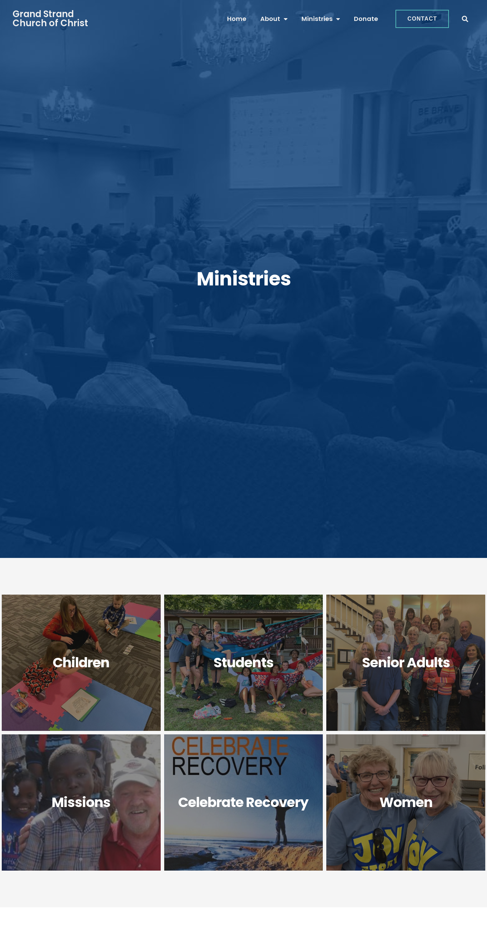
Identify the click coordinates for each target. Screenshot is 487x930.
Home (236, 18)
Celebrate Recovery (243, 802)
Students (243, 662)
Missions (81, 802)
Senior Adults (406, 662)
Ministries (320, 19)
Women (406, 802)
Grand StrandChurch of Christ (50, 18)
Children (81, 662)
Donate (366, 18)
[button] (465, 19)
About (274, 19)
